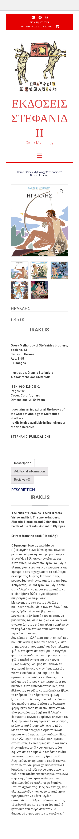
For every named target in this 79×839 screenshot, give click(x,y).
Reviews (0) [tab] (22, 480)
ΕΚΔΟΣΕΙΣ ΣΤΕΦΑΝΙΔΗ (39, 118)
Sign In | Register (39, 22)
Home (20, 172)
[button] (61, 191)
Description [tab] (22, 463)
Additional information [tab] (29, 472)
